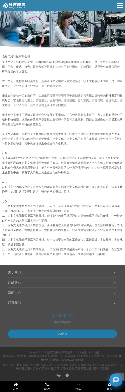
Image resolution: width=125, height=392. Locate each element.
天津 (25, 364)
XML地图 (94, 352)
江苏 (78, 364)
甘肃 (89, 368)
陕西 (83, 368)
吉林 (57, 364)
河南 (18, 368)
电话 (46, 386)
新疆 (107, 368)
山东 (119, 364)
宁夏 (101, 368)
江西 (113, 364)
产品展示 (14, 282)
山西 (37, 364)
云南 (71, 368)
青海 (95, 368)
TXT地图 (81, 352)
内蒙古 (44, 364)
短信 (78, 386)
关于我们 (14, 272)
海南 (47, 368)
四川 (59, 368)
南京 (84, 364)
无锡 (89, 364)
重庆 (53, 368)
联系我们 (14, 303)
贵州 (65, 368)
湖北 (23, 368)
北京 (19, 364)
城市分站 (8, 364)
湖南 (29, 368)
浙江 (95, 364)
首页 (15, 386)
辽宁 (51, 364)
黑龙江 (65, 364)
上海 (72, 364)
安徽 (101, 364)
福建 (107, 364)
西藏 (77, 368)
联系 (109, 386)
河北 (31, 364)
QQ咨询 (62, 333)
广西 (41, 368)
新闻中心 (14, 292)
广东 (35, 368)
